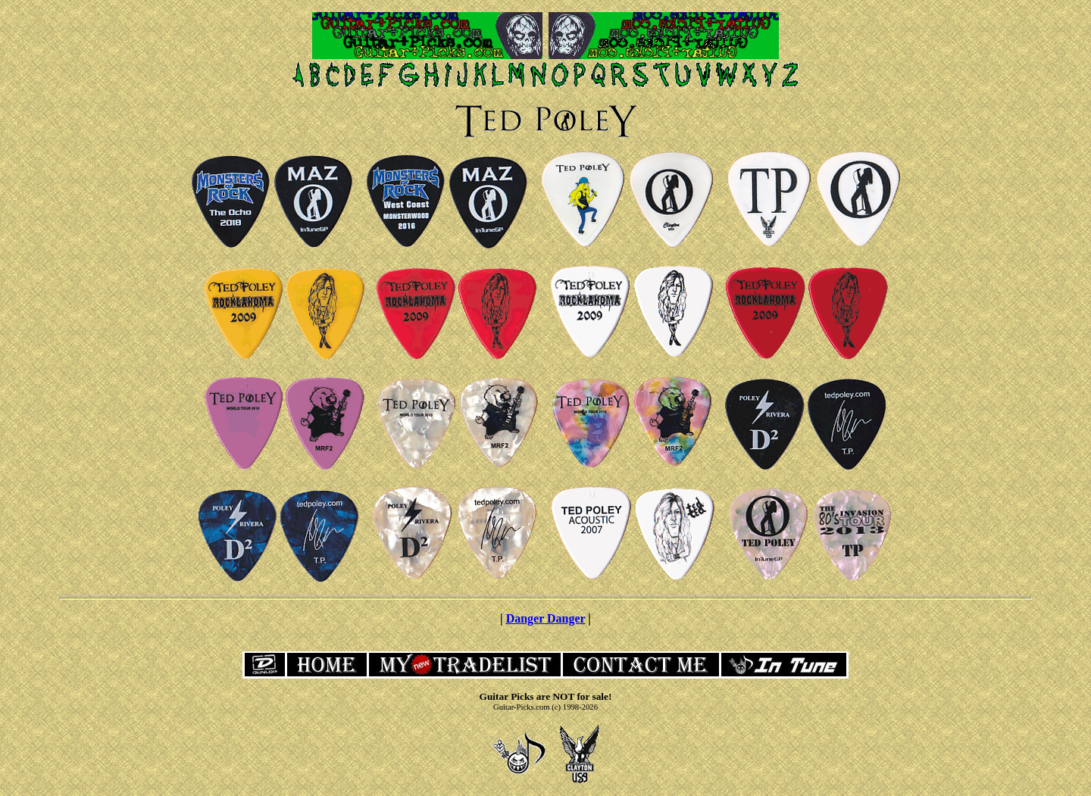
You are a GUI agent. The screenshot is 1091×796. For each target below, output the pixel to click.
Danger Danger (546, 618)
